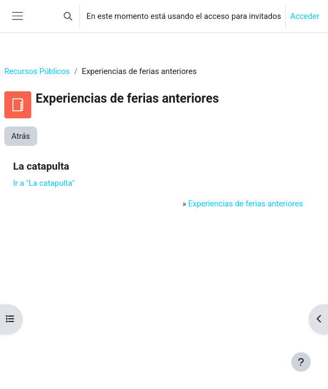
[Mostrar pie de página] (301, 362)
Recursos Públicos (37, 71)
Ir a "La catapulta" (43, 183)
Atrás (20, 136)
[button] (68, 16)
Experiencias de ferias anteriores (245, 204)
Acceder (304, 16)
